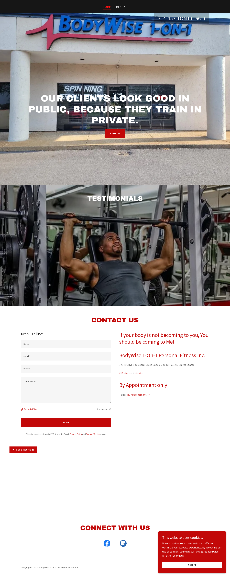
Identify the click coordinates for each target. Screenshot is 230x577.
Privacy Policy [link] (76, 434)
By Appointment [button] (137, 394)
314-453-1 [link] (169, 18)
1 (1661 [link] (195, 18)
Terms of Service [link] (93, 434)
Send (66, 422)
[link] (107, 544)
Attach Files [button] (31, 409)
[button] (121, 7)
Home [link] (107, 7)
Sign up (115, 133)
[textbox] (66, 344)
